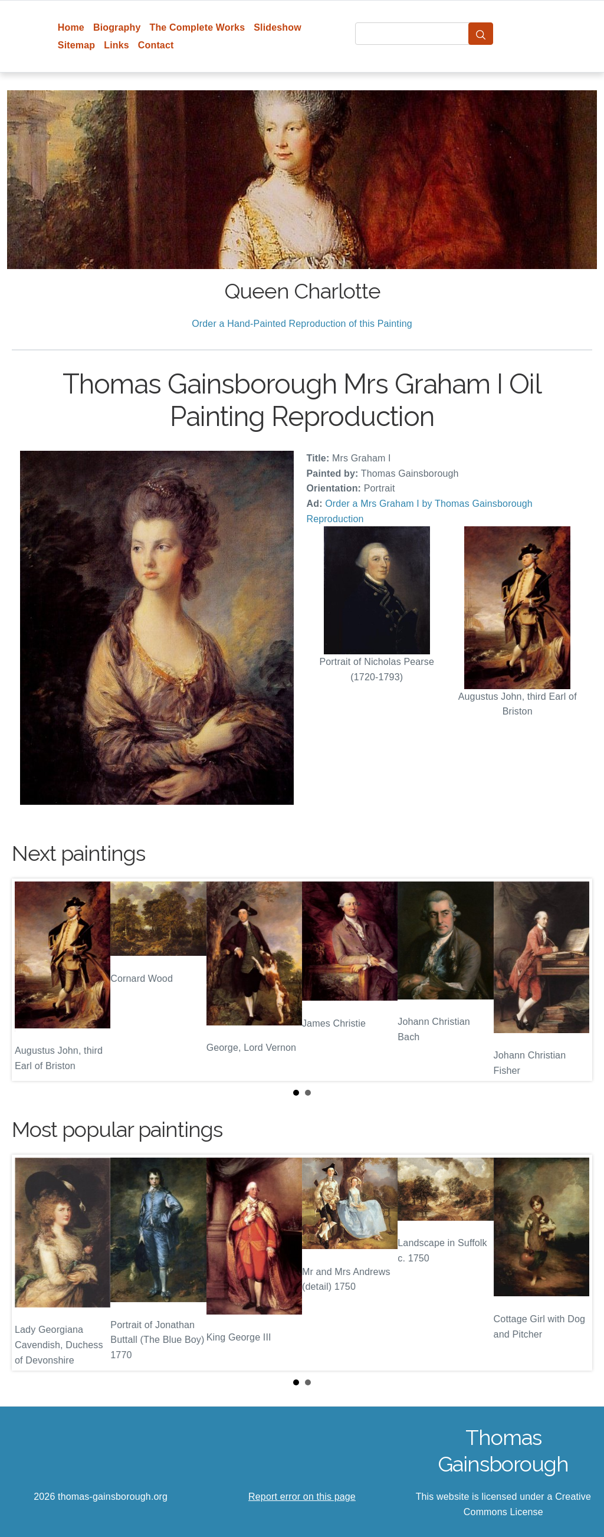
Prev (30, 980)
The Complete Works (197, 27)
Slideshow (277, 27)
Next (573, 980)
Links (116, 45)
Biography (117, 27)
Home (71, 27)
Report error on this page (302, 1497)
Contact (156, 45)
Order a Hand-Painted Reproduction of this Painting (302, 324)
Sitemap (76, 45)
